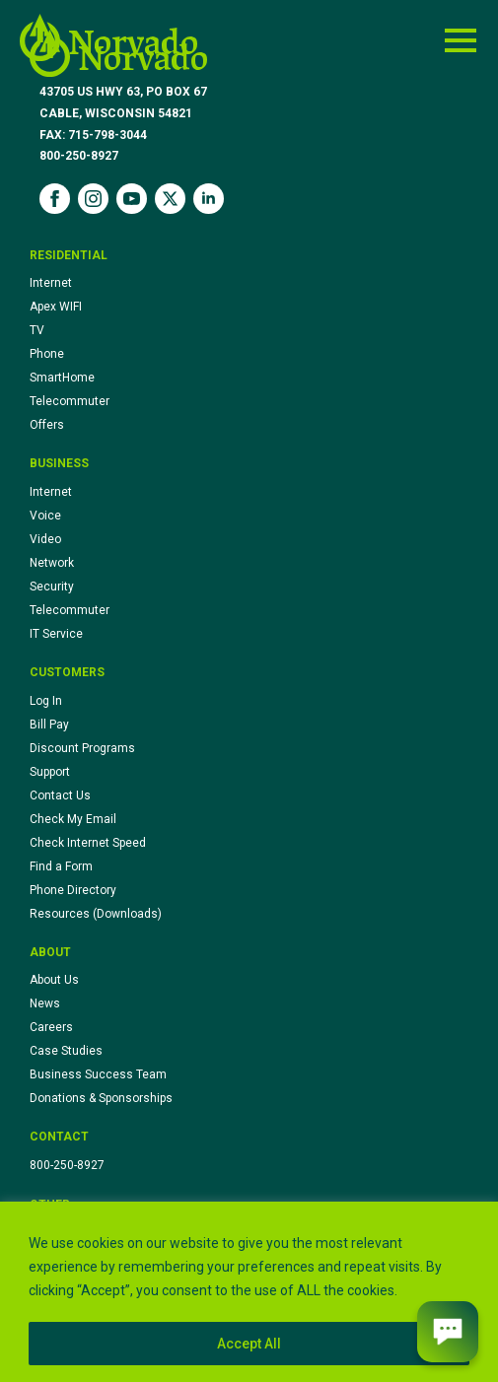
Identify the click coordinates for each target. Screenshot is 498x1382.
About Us (54, 980)
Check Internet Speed (88, 843)
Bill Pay (49, 724)
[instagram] (93, 198)
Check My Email (73, 819)
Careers (51, 1027)
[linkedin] (208, 198)
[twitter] (170, 198)
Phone (47, 354)
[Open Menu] (460, 40)
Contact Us (60, 795)
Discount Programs (82, 748)
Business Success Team (98, 1074)
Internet (51, 283)
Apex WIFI (56, 306)
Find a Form (61, 866)
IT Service (56, 634)
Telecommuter (69, 401)
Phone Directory (73, 890)
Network (52, 563)
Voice (45, 515)
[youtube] (131, 198)
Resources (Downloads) (96, 914)
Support (50, 772)
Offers (47, 425)
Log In (46, 701)
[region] (249, 1292)
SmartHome (62, 377)
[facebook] (54, 198)
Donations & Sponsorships (101, 1098)
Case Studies (66, 1051)
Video (45, 539)
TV (37, 330)
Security (52, 586)
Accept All (249, 1343)
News (45, 1003)
